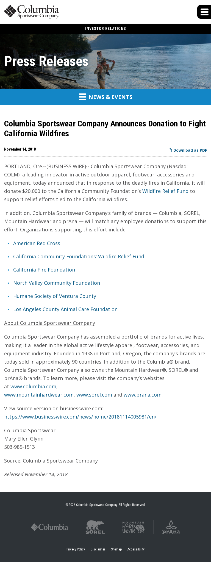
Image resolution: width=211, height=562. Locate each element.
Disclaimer (98, 549)
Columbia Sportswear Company (96, 505)
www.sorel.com (94, 394)
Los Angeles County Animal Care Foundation (65, 309)
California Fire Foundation (44, 269)
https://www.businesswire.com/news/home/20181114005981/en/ (80, 416)
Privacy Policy (75, 549)
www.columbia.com (33, 386)
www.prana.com (143, 394)
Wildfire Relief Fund (165, 191)
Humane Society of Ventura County (54, 296)
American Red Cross (36, 243)
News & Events (105, 97)
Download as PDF (187, 150)
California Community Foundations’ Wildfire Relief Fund (78, 256)
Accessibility (136, 549)
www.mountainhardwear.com (39, 394)
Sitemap (116, 549)
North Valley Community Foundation (56, 282)
